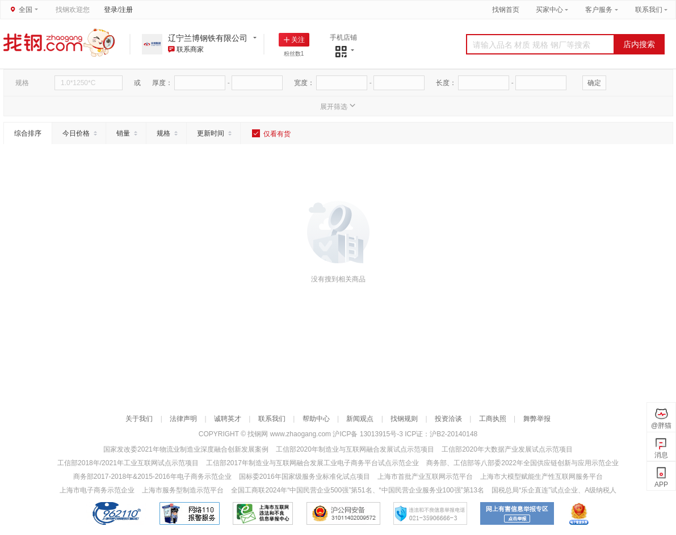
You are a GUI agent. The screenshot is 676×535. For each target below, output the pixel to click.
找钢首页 (505, 9)
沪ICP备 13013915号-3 (369, 434)
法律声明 (183, 419)
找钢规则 (404, 419)
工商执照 (492, 419)
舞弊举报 (537, 419)
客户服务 (598, 10)
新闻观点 (359, 419)
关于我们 (139, 419)
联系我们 (648, 10)
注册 (126, 10)
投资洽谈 (448, 419)
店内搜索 (639, 44)
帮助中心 (316, 419)
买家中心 (550, 10)
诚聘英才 (227, 419)
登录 (110, 10)
